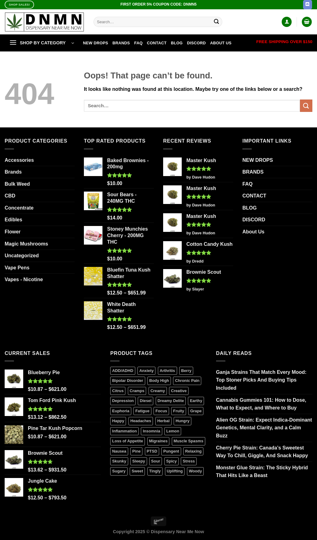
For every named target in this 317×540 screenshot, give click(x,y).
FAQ (138, 43)
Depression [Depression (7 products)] (123, 400)
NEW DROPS (95, 43)
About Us (221, 43)
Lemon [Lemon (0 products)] (172, 431)
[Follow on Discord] (307, 4)
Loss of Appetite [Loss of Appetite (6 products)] (127, 441)
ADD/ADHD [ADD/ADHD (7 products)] (122, 370)
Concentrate (19, 207)
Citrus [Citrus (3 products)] (118, 390)
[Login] (287, 22)
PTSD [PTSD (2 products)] (152, 451)
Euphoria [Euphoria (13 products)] (120, 411)
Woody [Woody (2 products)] (195, 471)
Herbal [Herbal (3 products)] (163, 420)
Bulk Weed (17, 184)
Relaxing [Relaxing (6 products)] (193, 451)
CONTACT (157, 43)
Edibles (13, 219)
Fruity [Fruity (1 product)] (178, 411)
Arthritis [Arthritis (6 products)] (167, 370)
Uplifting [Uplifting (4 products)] (175, 471)
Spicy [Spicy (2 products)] (171, 461)
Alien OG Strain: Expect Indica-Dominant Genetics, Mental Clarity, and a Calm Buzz (264, 427)
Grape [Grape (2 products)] (196, 411)
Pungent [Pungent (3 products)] (171, 451)
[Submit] (216, 22)
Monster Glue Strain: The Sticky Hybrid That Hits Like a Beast (262, 471)
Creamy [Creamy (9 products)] (157, 390)
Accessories (19, 160)
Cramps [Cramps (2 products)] (137, 390)
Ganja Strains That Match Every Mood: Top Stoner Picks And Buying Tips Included (261, 380)
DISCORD (196, 43)
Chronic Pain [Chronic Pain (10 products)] (187, 380)
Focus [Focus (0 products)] (161, 411)
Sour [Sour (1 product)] (155, 461)
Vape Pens (17, 267)
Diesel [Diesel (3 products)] (145, 400)
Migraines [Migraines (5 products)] (158, 441)
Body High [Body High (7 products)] (159, 380)
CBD (10, 195)
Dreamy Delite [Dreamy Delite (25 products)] (171, 400)
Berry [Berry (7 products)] (186, 370)
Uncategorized (22, 255)
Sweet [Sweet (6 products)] (137, 471)
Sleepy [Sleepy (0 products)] (138, 461)
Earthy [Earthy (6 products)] (196, 400)
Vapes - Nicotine (24, 279)
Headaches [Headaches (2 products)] (140, 420)
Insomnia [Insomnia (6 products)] (151, 431)
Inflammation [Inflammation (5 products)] (124, 431)
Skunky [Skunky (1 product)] (119, 461)
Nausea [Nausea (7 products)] (119, 451)
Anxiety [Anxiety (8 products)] (146, 370)
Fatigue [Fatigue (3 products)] (142, 411)
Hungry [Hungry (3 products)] (182, 420)
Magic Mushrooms (26, 243)
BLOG (177, 43)
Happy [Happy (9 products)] (118, 420)
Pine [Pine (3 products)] (136, 451)
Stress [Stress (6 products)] (189, 461)
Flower (13, 231)
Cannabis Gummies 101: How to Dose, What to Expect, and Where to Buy (261, 404)
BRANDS (121, 43)
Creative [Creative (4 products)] (179, 390)
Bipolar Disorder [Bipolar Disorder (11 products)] (127, 380)
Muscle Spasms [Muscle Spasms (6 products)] (188, 441)
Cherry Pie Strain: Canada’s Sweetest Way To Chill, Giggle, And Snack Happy (262, 451)
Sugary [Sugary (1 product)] (118, 471)
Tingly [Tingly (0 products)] (155, 471)
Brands (13, 172)
